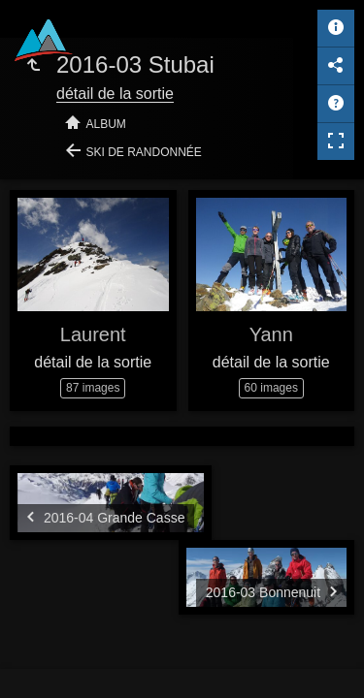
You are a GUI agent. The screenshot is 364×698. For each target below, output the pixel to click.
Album (106, 124)
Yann (271, 334)
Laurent (93, 334)
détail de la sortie (115, 93)
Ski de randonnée (144, 152)
